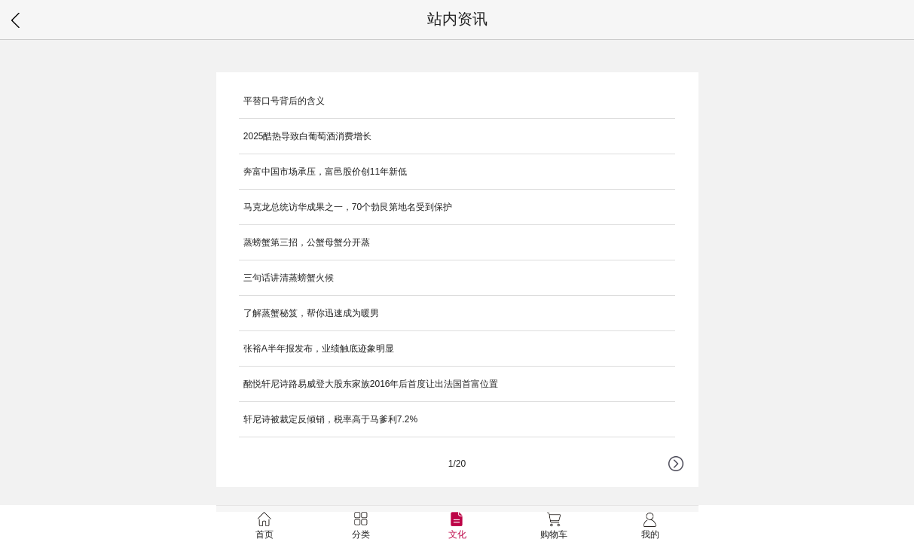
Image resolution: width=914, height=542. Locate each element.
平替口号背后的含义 (284, 101)
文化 (457, 526)
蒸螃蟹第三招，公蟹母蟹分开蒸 (306, 242)
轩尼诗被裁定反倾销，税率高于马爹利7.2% (330, 419)
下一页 (683, 471)
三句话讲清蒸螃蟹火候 (288, 278)
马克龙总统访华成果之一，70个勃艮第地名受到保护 (347, 207)
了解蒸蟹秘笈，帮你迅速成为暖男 (311, 313)
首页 (264, 526)
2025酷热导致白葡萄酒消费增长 (307, 136)
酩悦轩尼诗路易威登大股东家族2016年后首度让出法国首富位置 (371, 384)
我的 (650, 526)
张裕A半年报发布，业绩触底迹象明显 (318, 348)
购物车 (553, 526)
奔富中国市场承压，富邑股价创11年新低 (325, 171)
